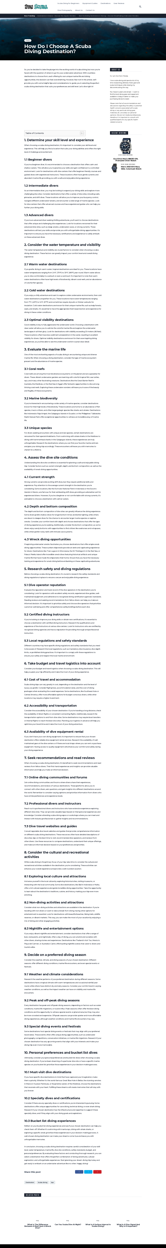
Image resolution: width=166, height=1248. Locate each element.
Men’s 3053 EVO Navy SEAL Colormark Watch (131, 168)
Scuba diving (42, 1182)
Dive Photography (64, 10)
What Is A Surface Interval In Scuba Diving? (98, 1225)
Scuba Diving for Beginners (68, 3)
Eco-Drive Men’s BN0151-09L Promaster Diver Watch (125, 160)
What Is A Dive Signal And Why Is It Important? (128, 1225)
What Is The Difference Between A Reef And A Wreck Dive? (37, 1226)
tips (52, 1182)
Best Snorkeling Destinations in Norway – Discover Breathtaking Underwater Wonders (110, 16)
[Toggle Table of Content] (80, 133)
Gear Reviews (119, 3)
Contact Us (90, 10)
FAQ (28, 40)
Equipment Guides (90, 3)
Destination (30, 1182)
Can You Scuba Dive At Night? (68, 1224)
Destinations (105, 3)
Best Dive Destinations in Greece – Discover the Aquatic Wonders (54, 16)
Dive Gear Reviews (125, 155)
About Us (79, 10)
